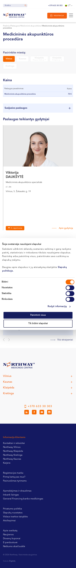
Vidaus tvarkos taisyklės (15, 517)
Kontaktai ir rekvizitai (14, 443)
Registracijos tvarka (13, 473)
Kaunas (22, 59)
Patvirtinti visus (38, 315)
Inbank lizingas (11, 495)
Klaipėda (39, 59)
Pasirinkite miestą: (14, 52)
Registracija (59, 15)
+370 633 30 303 (55, 6)
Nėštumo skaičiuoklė (14, 546)
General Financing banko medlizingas (23, 499)
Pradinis (6, 26)
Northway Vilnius (12, 447)
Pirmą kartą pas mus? (14, 477)
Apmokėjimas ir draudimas (17, 491)
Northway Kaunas (12, 459)
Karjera (6, 463)
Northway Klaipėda (13, 451)
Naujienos (8, 535)
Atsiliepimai (9, 521)
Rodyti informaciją (57, 306)
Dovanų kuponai (11, 538)
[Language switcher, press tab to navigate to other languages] (69, 5)
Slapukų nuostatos (12, 513)
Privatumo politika (12, 509)
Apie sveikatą (10, 531)
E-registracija (16, 228)
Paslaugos (15, 26)
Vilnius (9, 59)
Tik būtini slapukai (38, 323)
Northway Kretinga (12, 455)
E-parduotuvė (10, 542)
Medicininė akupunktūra (31, 26)
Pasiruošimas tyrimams (15, 481)
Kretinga (10, 66)
